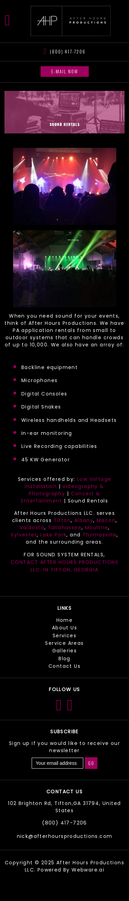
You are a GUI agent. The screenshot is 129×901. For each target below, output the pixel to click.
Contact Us (64, 666)
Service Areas (64, 643)
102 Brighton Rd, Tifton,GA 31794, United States (64, 807)
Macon (106, 520)
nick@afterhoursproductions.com (64, 836)
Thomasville (100, 534)
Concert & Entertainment (60, 497)
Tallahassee (65, 527)
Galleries (64, 650)
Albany (83, 520)
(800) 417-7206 (67, 51)
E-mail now (64, 71)
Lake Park (53, 534)
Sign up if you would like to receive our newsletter (64, 747)
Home (64, 620)
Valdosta (32, 527)
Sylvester (24, 534)
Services (64, 635)
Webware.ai (88, 869)
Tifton (62, 520)
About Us (64, 627)
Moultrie (96, 527)
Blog (64, 658)
